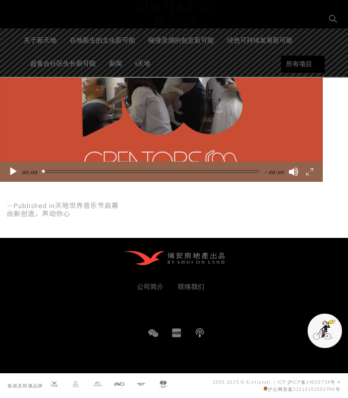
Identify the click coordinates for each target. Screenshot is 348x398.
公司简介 (150, 286)
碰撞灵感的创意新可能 (181, 66)
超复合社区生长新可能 (63, 89)
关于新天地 (40, 66)
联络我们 (191, 286)
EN (333, 54)
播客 (199, 332)
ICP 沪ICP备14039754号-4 (308, 381)
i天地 (142, 89)
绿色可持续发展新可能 (260, 66)
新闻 (115, 89)
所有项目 (299, 90)
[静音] (293, 172)
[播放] (13, 172)
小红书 (176, 332)
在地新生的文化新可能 (102, 66)
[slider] (151, 171)
